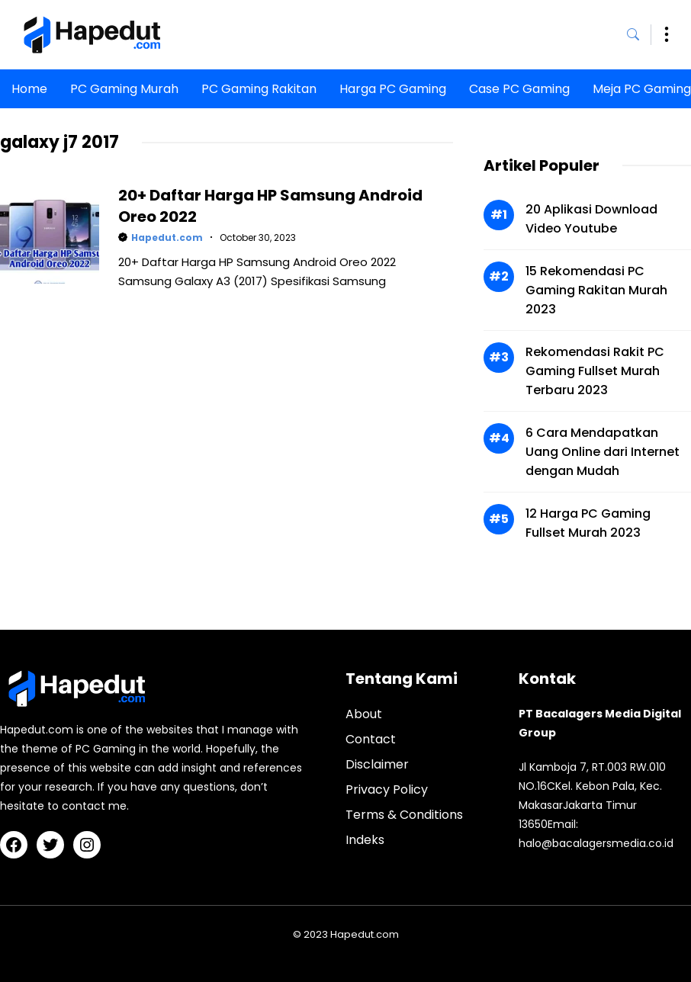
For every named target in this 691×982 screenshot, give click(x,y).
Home (29, 89)
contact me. (95, 806)
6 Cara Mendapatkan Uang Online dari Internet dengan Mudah (602, 452)
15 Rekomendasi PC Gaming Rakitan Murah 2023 (596, 290)
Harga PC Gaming (392, 89)
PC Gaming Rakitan (259, 89)
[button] (639, 34)
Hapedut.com (167, 237)
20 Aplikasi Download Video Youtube (591, 219)
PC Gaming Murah (124, 89)
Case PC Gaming (519, 89)
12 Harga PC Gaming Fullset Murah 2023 (588, 523)
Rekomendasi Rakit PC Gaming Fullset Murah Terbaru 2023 (594, 371)
